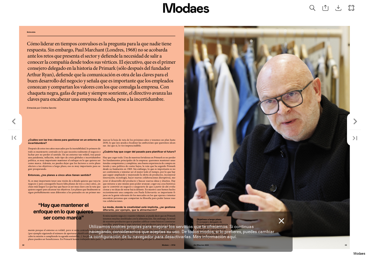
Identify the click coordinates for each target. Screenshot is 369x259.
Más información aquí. (215, 236)
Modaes (359, 253)
